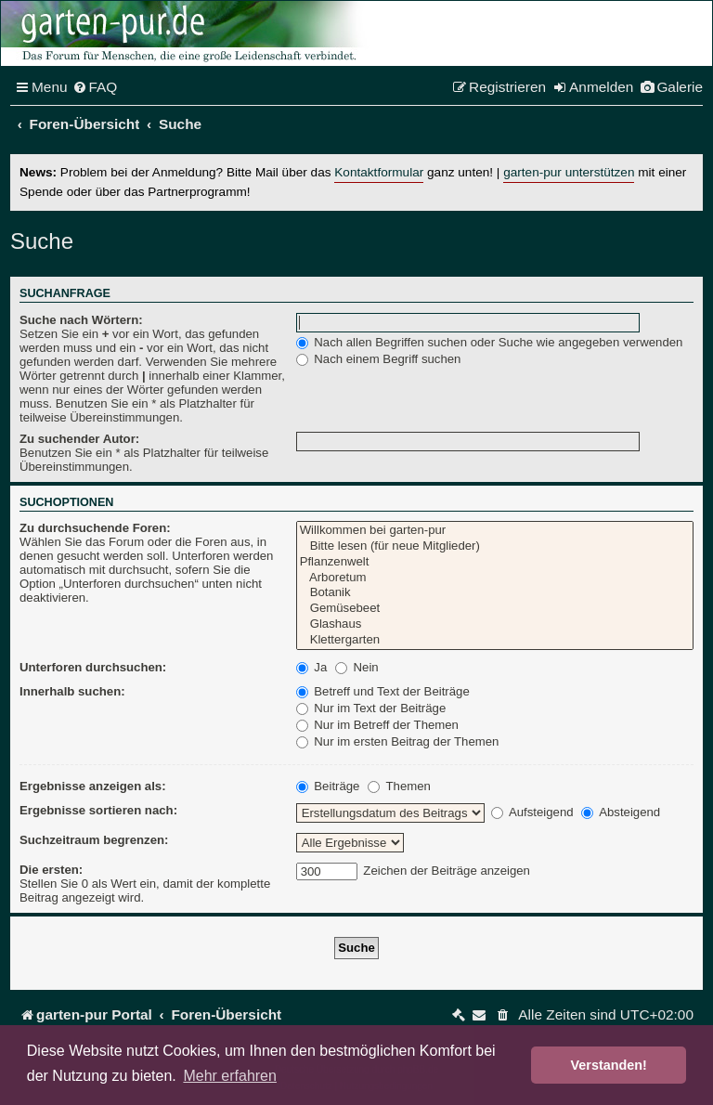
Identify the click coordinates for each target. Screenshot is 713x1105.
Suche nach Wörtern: (81, 320)
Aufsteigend (532, 812)
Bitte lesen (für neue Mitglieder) (495, 546)
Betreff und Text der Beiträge (383, 691)
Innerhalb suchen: (72, 691)
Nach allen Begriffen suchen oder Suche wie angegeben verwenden (489, 342)
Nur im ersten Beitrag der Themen (397, 741)
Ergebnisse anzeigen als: (92, 786)
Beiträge (328, 786)
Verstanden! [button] (609, 1065)
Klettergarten (495, 640)
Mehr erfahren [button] (230, 1076)
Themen (399, 786)
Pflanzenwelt (495, 562)
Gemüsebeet (495, 609)
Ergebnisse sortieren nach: (98, 810)
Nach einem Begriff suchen (378, 359)
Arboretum (495, 578)
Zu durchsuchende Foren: (95, 528)
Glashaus (495, 624)
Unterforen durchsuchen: (92, 667)
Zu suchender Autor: (79, 439)
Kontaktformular (378, 172)
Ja (312, 667)
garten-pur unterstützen (568, 172)
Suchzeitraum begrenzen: (93, 840)
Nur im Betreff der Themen (377, 725)
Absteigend (620, 812)
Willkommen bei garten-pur (495, 531)
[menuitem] (95, 87)
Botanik (495, 593)
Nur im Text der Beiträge (371, 708)
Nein (357, 667)
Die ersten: (51, 870)
